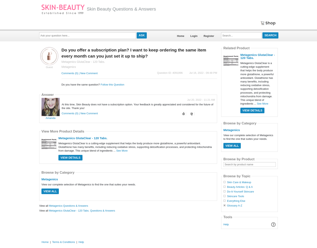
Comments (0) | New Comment (79, 73)
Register (209, 35)
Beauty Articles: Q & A (240, 187)
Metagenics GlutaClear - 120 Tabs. (82, 138)
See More (122, 150)
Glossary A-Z (234, 205)
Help (226, 224)
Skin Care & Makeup (239, 182)
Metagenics (49, 179)
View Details (70, 157)
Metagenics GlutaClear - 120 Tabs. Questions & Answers (82, 210)
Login (194, 35)
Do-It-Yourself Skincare (240, 191)
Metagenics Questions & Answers (68, 205)
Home (180, 35)
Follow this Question (112, 84)
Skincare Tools (235, 196)
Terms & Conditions (63, 242)
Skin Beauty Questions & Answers (98, 9)
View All (50, 191)
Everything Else (236, 201)
